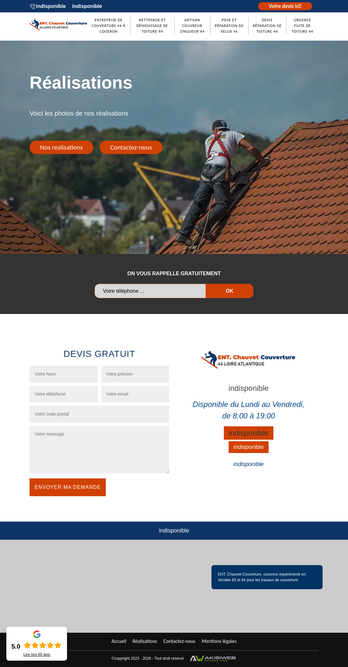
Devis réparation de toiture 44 (267, 26)
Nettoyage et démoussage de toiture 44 (152, 26)
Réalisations (144, 641)
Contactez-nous (131, 147)
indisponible (51, 6)
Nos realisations (61, 147)
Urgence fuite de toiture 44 (302, 26)
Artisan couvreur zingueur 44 (192, 26)
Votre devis (285, 6)
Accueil (118, 641)
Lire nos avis (36, 654)
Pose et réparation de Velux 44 (229, 26)
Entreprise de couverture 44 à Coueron (108, 26)
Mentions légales (219, 641)
